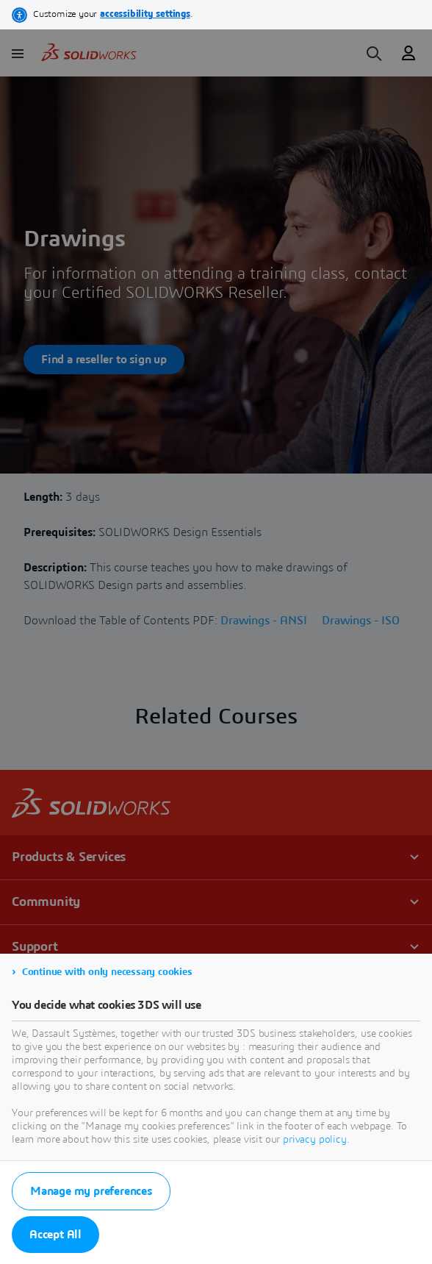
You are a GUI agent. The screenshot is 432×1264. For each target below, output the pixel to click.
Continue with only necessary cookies (107, 972)
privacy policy (315, 1140)
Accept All (55, 1234)
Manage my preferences (91, 1191)
